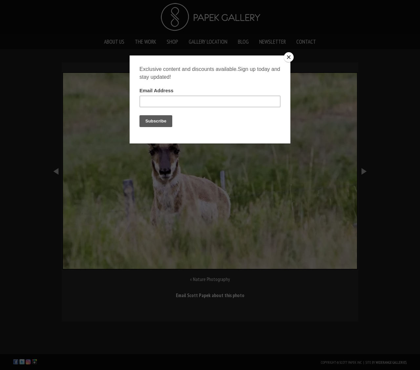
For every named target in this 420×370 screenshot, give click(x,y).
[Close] (289, 57)
